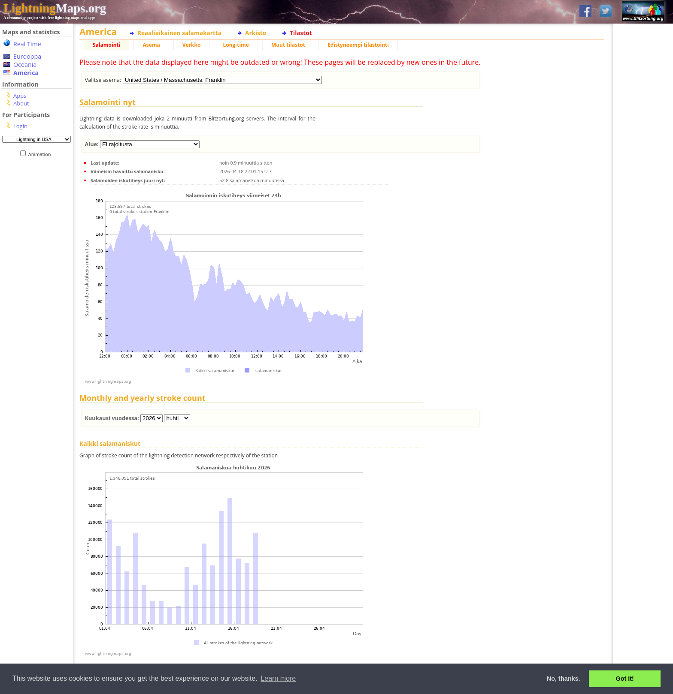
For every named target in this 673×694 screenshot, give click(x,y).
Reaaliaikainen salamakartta (179, 33)
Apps (19, 95)
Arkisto (255, 33)
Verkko (191, 44)
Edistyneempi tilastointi (358, 44)
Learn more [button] (278, 678)
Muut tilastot (288, 44)
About (21, 103)
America (26, 73)
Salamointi (106, 44)
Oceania (24, 64)
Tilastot (301, 33)
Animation (41, 154)
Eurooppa (27, 56)
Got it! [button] (625, 678)
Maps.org (54, 8)
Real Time (27, 44)
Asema (151, 44)
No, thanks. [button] (563, 678)
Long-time (236, 44)
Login (20, 126)
